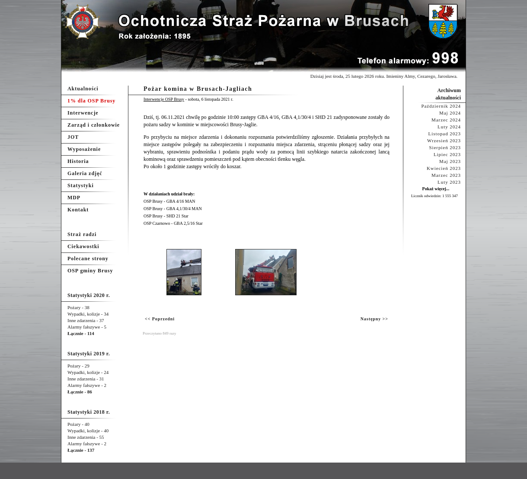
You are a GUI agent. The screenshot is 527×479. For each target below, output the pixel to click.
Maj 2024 (450, 112)
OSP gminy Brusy (90, 271)
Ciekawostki (83, 246)
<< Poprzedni (160, 318)
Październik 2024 (441, 106)
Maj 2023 (450, 161)
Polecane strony (88, 258)
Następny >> (374, 318)
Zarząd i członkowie (93, 125)
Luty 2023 (449, 182)
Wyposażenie (84, 149)
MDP (73, 198)
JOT (73, 137)
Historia (78, 161)
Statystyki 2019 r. (88, 354)
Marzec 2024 (446, 119)
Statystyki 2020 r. (88, 295)
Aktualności (83, 89)
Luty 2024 (449, 126)
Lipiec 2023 (447, 154)
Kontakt (78, 210)
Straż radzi (81, 234)
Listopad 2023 (444, 133)
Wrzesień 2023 (444, 140)
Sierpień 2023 (445, 147)
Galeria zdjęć (84, 173)
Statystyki (80, 185)
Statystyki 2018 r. (88, 412)
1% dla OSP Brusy (91, 101)
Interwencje (83, 113)
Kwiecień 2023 (444, 168)
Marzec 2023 (446, 175)
